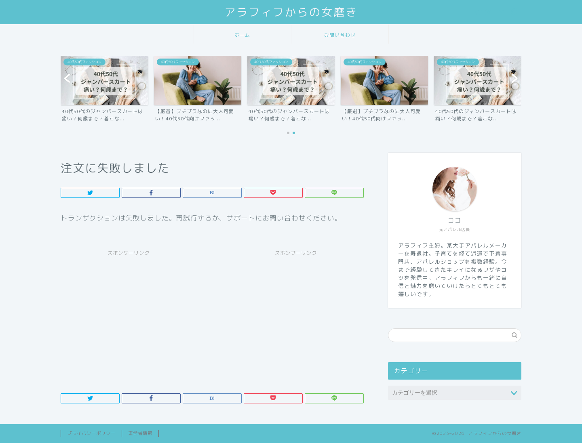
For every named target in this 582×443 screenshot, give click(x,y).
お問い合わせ (340, 35)
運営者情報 (140, 433)
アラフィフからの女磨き (291, 12)
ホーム (242, 35)
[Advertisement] (128, 316)
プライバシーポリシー (91, 433)
